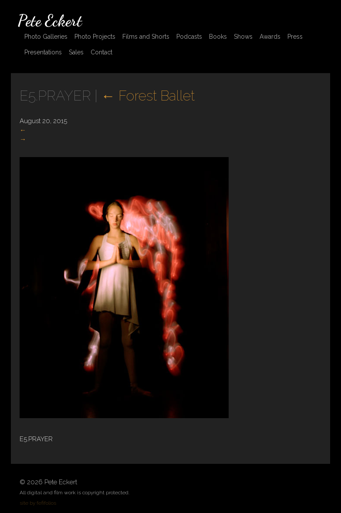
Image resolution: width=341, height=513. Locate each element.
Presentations (43, 52)
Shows (243, 36)
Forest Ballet (148, 95)
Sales (76, 52)
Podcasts (189, 36)
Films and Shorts (145, 36)
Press (295, 36)
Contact (101, 52)
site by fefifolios (38, 503)
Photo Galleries (46, 36)
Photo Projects (94, 36)
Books (218, 36)
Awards (270, 36)
